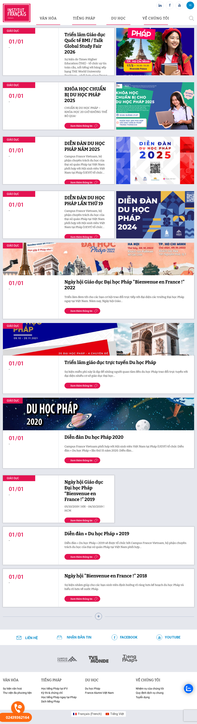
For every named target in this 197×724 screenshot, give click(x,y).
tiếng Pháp (51, 680)
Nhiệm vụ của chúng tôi (150, 688)
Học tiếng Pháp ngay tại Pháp (59, 697)
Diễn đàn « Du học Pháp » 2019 (96, 533)
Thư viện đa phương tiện (17, 692)
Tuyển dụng (143, 697)
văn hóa (48, 18)
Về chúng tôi (156, 18)
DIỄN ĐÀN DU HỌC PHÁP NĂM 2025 (84, 146)
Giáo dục (13, 30)
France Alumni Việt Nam (99, 692)
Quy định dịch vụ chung (150, 692)
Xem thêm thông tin (81, 125)
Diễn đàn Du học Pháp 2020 (94, 437)
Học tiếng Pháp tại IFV (54, 688)
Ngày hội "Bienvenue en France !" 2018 (105, 576)
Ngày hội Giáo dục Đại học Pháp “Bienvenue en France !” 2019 (83, 490)
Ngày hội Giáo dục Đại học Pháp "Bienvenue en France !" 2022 (124, 284)
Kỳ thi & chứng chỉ (52, 692)
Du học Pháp (92, 688)
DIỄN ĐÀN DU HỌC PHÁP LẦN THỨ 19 (84, 200)
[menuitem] (87, 714)
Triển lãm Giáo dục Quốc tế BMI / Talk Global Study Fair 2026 (84, 43)
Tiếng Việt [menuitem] (117, 714)
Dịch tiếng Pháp (50, 701)
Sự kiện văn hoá (12, 688)
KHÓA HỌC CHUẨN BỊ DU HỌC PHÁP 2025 (85, 94)
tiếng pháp (84, 18)
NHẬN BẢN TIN (79, 637)
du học (118, 18)
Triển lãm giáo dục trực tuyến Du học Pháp (110, 362)
